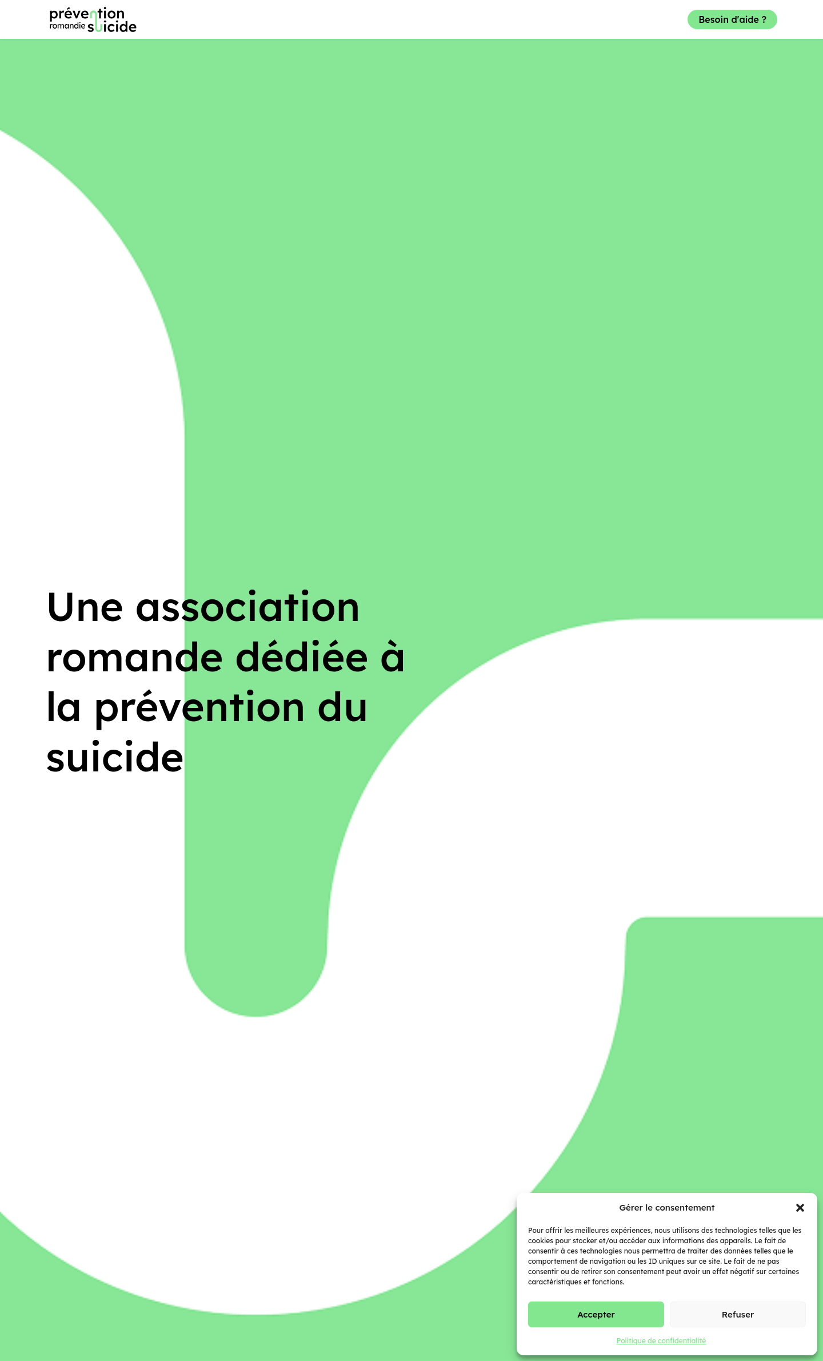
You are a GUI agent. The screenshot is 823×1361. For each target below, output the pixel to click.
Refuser (738, 1314)
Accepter (596, 1314)
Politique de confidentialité (661, 1340)
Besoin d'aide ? (732, 19)
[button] (800, 1207)
